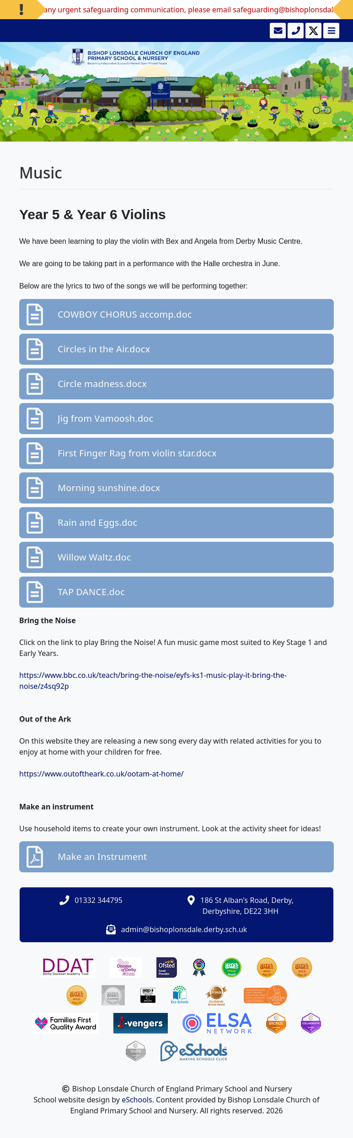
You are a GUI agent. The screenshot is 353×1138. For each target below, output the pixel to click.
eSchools (137, 1100)
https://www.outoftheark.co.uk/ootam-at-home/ (101, 774)
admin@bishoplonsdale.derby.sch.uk (184, 929)
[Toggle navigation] (330, 30)
